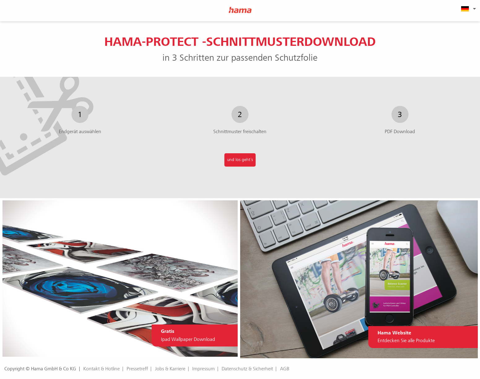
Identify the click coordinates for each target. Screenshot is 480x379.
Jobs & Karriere (170, 369)
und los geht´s (240, 159)
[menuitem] (468, 8)
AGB (284, 369)
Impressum (203, 369)
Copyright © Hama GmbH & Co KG (40, 369)
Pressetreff (137, 369)
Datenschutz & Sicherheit (247, 369)
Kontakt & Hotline (101, 369)
